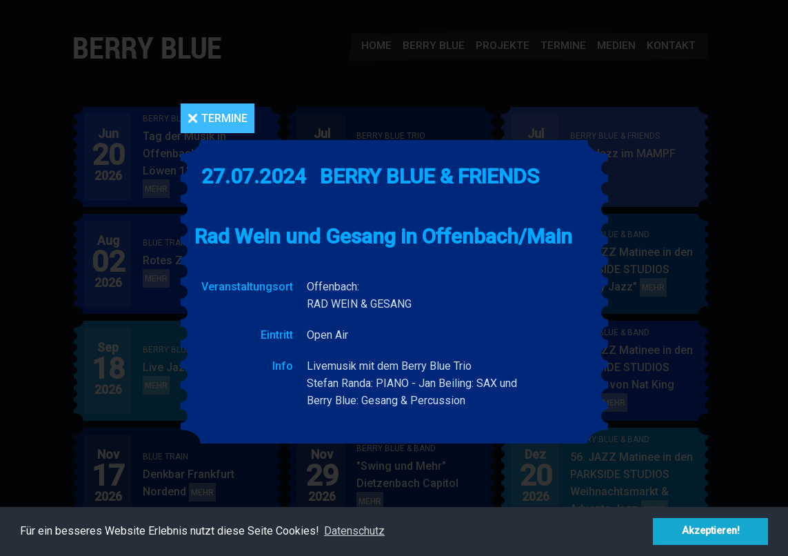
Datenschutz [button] (354, 530)
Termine (224, 118)
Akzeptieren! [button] (711, 531)
